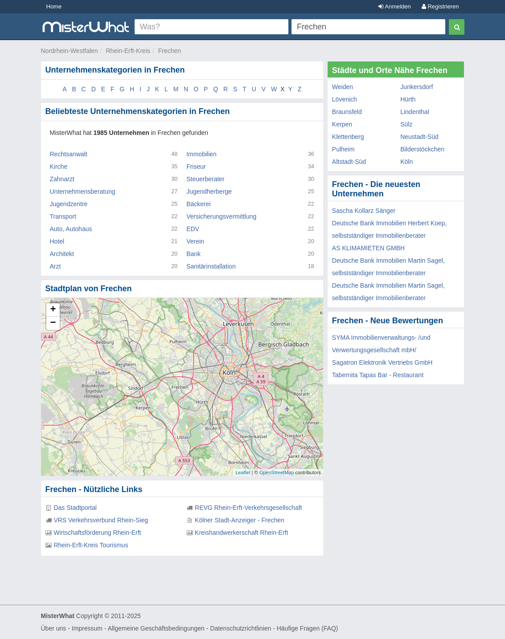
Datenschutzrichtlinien (240, 628)
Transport (63, 216)
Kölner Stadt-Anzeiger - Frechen (239, 520)
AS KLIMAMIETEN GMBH (368, 248)
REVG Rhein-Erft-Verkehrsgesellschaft (248, 507)
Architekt (62, 253)
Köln (406, 161)
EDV (192, 228)
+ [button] (53, 310)
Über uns (53, 628)
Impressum (87, 628)
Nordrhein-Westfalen (69, 50)
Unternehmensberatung (82, 191)
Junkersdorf (416, 86)
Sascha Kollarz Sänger (363, 210)
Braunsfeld (347, 111)
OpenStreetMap (276, 472)
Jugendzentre (69, 204)
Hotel (57, 241)
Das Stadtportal (75, 507)
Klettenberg (348, 136)
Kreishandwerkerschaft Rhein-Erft (241, 532)
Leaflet (242, 472)
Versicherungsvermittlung (221, 216)
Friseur (196, 166)
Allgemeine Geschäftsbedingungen (156, 628)
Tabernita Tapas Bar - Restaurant (377, 375)
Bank (193, 253)
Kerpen (342, 124)
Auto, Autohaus (71, 228)
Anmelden (394, 6)
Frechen (169, 50)
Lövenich (344, 99)
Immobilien (201, 154)
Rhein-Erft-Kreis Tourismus (90, 545)
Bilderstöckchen (422, 149)
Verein (195, 241)
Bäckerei (198, 204)
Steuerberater (205, 179)
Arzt (55, 266)
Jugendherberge (209, 191)
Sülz (406, 124)
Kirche (59, 166)
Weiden (342, 86)
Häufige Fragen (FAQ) (307, 628)
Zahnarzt (62, 179)
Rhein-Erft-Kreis (128, 50)
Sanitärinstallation (211, 266)
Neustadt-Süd (419, 136)
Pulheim (343, 149)
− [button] (53, 323)
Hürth (407, 99)
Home (54, 6)
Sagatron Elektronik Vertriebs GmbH (382, 362)
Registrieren (440, 6)
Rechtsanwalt (68, 154)
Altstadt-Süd (349, 161)
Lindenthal (414, 111)
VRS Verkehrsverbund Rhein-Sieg (100, 520)
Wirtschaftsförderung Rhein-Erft (97, 532)
